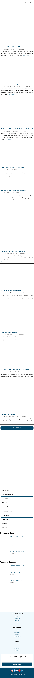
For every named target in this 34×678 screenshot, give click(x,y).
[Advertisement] (17, 8)
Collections (17, 632)
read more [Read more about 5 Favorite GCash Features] (26, 422)
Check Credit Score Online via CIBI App (12, 46)
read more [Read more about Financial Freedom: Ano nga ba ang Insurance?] (3, 200)
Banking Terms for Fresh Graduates (11, 290)
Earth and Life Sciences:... (16, 580)
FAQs (17, 622)
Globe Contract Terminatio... (17, 536)
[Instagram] (12, 670)
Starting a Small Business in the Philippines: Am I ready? (17, 128)
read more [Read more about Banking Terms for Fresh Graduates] (6, 301)
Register (17, 630)
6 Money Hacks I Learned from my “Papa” (12, 167)
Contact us (17, 650)
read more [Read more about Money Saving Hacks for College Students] (11, 94)
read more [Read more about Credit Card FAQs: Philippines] (24, 341)
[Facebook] (17, 670)
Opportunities (17, 636)
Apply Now (17, 620)
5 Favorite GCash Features (8, 414)
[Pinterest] (19, 670)
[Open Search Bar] (25, 2)
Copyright (17, 643)
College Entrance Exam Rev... (17, 565)
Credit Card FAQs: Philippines (9, 332)
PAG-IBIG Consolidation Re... (17, 551)
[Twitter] (15, 670)
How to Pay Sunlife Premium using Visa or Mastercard (16, 369)
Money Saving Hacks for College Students (12, 84)
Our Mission (17, 618)
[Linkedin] (22, 670)
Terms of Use (17, 646)
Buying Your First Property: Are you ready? (13, 251)
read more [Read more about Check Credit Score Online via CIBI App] (26, 55)
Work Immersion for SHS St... (17, 544)
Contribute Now (17, 664)
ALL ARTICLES (17, 428)
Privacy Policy (17, 648)
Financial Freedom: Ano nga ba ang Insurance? (14, 190)
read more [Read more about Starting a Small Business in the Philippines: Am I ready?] (9, 139)
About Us (17, 616)
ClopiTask (17, 634)
